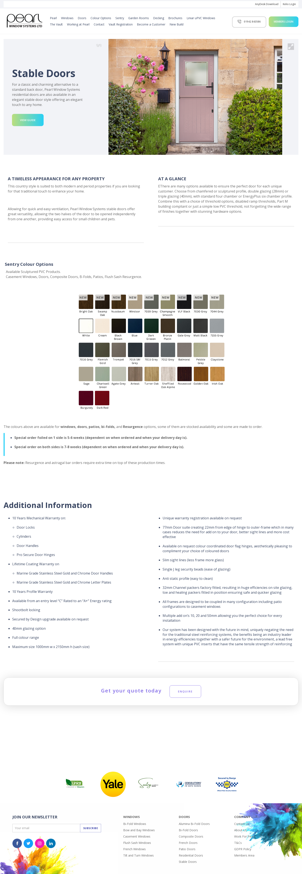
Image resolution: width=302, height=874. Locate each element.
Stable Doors (188, 862)
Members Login (283, 21)
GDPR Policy (242, 849)
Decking (158, 18)
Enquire (185, 691)
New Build (176, 24)
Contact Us (241, 824)
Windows (67, 18)
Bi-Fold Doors (188, 830)
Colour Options (101, 18)
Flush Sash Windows (137, 843)
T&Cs (238, 843)
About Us (240, 830)
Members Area (244, 855)
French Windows (134, 849)
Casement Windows (136, 836)
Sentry (119, 18)
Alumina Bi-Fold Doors (194, 824)
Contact (99, 24)
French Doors (188, 843)
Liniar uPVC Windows (201, 18)
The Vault (56, 24)
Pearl (53, 18)
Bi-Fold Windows (134, 824)
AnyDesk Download (266, 4)
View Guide (28, 120)
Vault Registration (121, 24)
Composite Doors (191, 836)
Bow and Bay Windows (139, 830)
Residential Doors (191, 855)
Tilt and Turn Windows (138, 855)
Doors (82, 18)
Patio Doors (187, 849)
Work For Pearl (244, 836)
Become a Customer (151, 24)
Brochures (175, 18)
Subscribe (90, 828)
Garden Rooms (138, 18)
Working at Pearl (78, 24)
